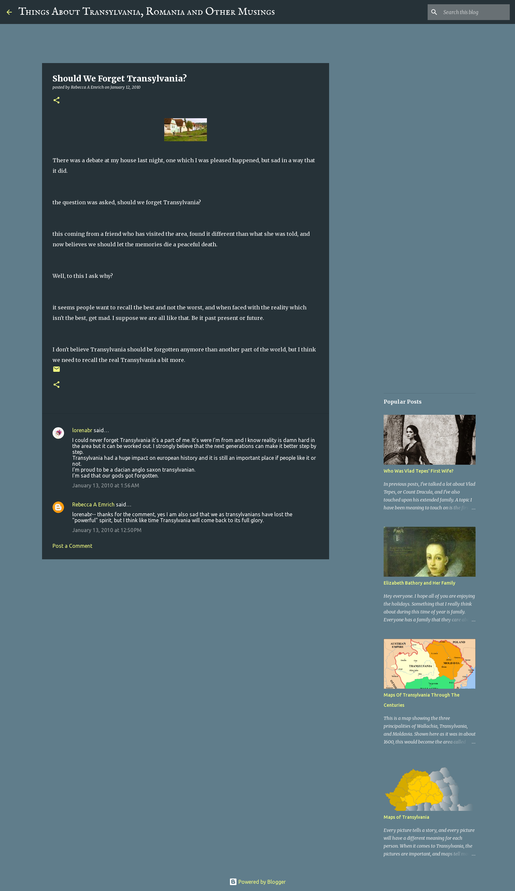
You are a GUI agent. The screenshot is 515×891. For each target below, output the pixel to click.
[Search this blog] (475, 12)
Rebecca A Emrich (93, 504)
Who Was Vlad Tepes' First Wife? (419, 471)
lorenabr (82, 430)
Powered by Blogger (257, 882)
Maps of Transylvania (406, 817)
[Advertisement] (185, 615)
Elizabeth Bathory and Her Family (419, 583)
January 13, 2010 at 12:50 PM (107, 530)
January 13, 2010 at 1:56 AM (105, 485)
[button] (56, 100)
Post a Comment (72, 546)
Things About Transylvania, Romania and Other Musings (146, 12)
